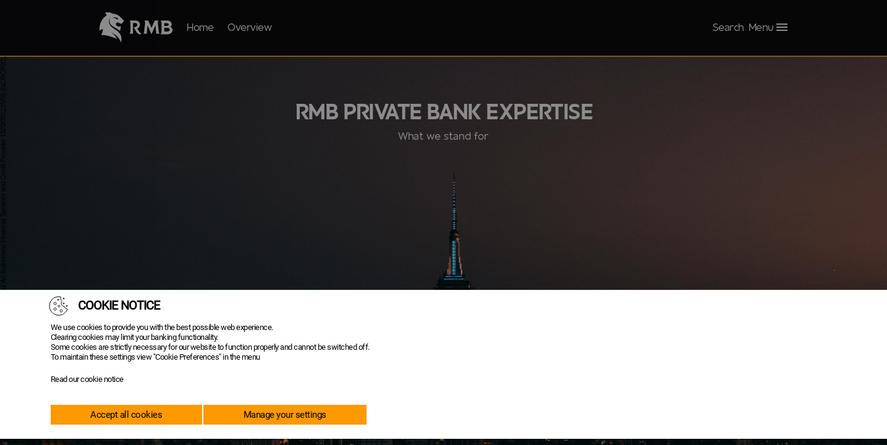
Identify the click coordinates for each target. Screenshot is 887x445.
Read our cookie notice (87, 379)
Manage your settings (285, 414)
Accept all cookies (126, 414)
